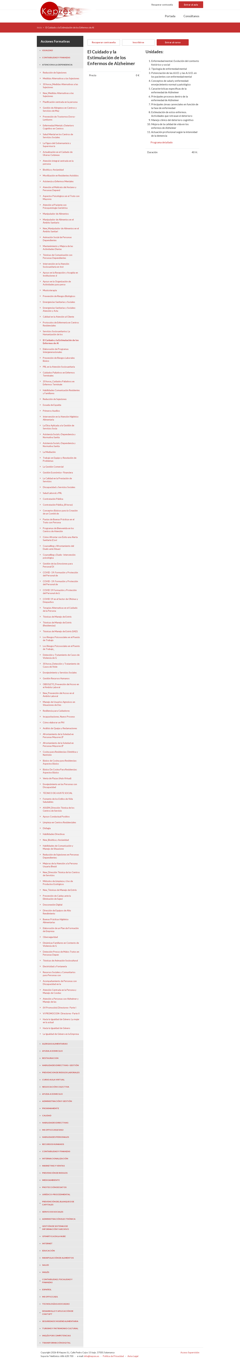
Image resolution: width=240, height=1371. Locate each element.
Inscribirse (138, 42)
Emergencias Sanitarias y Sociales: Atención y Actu (59, 309)
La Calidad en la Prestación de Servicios (57, 480)
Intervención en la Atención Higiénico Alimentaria (60, 418)
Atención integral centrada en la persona (58, 162)
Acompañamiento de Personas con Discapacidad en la (60, 982)
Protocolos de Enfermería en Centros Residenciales (61, 324)
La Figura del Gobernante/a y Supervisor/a (57, 144)
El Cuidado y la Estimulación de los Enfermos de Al (61, 342)
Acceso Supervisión (189, 1352)
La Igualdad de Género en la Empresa (61, 1034)
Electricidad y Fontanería (55, 966)
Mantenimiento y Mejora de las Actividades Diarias (58, 247)
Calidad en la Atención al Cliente (58, 316)
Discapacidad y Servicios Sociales (59, 487)
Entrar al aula (191, 4)
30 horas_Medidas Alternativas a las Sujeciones (60, 86)
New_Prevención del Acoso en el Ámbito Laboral (58, 694)
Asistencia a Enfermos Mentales (58, 181)
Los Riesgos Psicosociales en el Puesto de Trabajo (61, 639)
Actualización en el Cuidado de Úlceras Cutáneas (57, 153)
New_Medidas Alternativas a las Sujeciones (58, 94)
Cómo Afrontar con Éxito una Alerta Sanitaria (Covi (60, 538)
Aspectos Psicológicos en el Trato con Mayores (61, 197)
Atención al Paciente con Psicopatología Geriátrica (55, 206)
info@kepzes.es (91, 1356)
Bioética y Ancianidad (53, 169)
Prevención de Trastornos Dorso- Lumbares (59, 118)
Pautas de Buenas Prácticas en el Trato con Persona (58, 521)
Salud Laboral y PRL (52, 493)
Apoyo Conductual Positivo (56, 816)
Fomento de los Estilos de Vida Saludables (58, 800)
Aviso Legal (133, 1356)
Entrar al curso (172, 42)
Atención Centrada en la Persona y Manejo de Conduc (59, 991)
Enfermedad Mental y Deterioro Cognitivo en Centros (58, 127)
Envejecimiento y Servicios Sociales (60, 672)
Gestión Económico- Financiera (58, 472)
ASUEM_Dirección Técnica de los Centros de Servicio (58, 809)
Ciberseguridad (50, 937)
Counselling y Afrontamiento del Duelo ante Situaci (58, 547)
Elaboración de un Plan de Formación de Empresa (61, 930)
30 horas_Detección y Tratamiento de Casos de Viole (61, 665)
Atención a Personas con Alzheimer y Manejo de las (60, 1000)
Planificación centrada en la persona (60, 102)
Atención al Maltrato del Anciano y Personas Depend (59, 189)
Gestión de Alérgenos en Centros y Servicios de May (60, 109)
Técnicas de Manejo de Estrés (57, 616)
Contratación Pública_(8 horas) (58, 504)
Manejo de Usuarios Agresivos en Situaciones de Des (59, 703)
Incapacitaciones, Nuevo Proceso (59, 716)
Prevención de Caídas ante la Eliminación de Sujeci (57, 897)
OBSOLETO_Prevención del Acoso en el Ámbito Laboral (61, 686)
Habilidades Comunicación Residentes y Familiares (61, 392)
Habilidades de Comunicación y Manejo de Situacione (58, 847)
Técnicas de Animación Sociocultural (60, 960)
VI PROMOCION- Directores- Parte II (61, 1013)
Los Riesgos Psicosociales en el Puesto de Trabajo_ (61, 647)
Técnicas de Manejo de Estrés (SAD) (60, 631)
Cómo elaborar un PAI (53, 722)
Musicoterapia (50, 290)
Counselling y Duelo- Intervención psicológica (59, 556)
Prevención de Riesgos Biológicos (59, 296)
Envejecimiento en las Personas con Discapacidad (60, 786)
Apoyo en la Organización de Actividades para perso (57, 283)
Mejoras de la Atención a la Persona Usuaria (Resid (60, 865)
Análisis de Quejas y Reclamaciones (60, 728)
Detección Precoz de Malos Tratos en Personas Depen (61, 953)
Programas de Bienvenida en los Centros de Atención (58, 530)
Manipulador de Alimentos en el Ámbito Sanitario (58, 221)
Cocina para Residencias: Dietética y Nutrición (60, 753)
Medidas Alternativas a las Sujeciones (61, 78)
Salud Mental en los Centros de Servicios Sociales (58, 136)
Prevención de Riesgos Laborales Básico (59, 359)
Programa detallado (161, 142)
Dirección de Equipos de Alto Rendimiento (57, 912)
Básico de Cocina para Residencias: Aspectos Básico (60, 762)
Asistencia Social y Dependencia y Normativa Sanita (59, 436)
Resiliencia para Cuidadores (56, 710)
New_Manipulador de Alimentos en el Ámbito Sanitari (61, 230)
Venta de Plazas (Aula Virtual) (57, 778)
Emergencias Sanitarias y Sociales (59, 302)
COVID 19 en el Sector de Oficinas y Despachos (60, 600)
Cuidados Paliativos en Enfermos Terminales (59, 374)
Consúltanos (191, 16)
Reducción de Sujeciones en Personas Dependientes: (61, 856)
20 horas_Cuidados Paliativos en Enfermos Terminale (58, 383)
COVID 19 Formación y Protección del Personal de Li (60, 591)
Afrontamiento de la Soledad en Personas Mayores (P (58, 735)
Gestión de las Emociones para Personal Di (58, 565)
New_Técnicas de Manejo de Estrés (60, 890)
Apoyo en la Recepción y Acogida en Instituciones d (60, 274)
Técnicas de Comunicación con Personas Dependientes (57, 256)
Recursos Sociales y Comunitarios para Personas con (59, 974)
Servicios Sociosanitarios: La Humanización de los (56, 333)
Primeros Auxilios (51, 410)
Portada (170, 16)
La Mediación (49, 452)
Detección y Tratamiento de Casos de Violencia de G (61, 656)
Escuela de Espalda (52, 405)
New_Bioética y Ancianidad (56, 840)
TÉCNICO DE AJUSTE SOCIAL (57, 793)
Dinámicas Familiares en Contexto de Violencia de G (61, 944)
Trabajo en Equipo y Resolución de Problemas (59, 459)
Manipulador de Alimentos (56, 213)
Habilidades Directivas (54, 834)
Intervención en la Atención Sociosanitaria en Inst (56, 265)
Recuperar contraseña (162, 4)
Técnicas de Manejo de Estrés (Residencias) (57, 624)
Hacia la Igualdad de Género (56, 1028)
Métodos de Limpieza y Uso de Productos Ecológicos (58, 882)
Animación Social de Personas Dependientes (57, 239)
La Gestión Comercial (53, 466)
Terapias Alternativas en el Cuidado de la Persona (60, 609)
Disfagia (47, 828)
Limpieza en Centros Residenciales (59, 822)
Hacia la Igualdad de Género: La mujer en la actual (61, 1021)
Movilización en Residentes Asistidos (60, 175)
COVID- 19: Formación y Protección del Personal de (60, 574)
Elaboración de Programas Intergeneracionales (55, 350)
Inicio (39, 27)
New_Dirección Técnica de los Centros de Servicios (61, 874)
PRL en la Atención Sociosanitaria (59, 366)
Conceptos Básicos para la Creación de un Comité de (60, 512)
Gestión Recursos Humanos (56, 678)
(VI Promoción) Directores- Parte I (59, 1007)
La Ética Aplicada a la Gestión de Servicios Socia (58, 427)
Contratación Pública (53, 499)
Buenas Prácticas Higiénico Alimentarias (55, 921)
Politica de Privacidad (113, 1356)
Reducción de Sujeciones (54, 72)
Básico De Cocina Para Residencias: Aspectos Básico (60, 771)
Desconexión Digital (52, 904)
